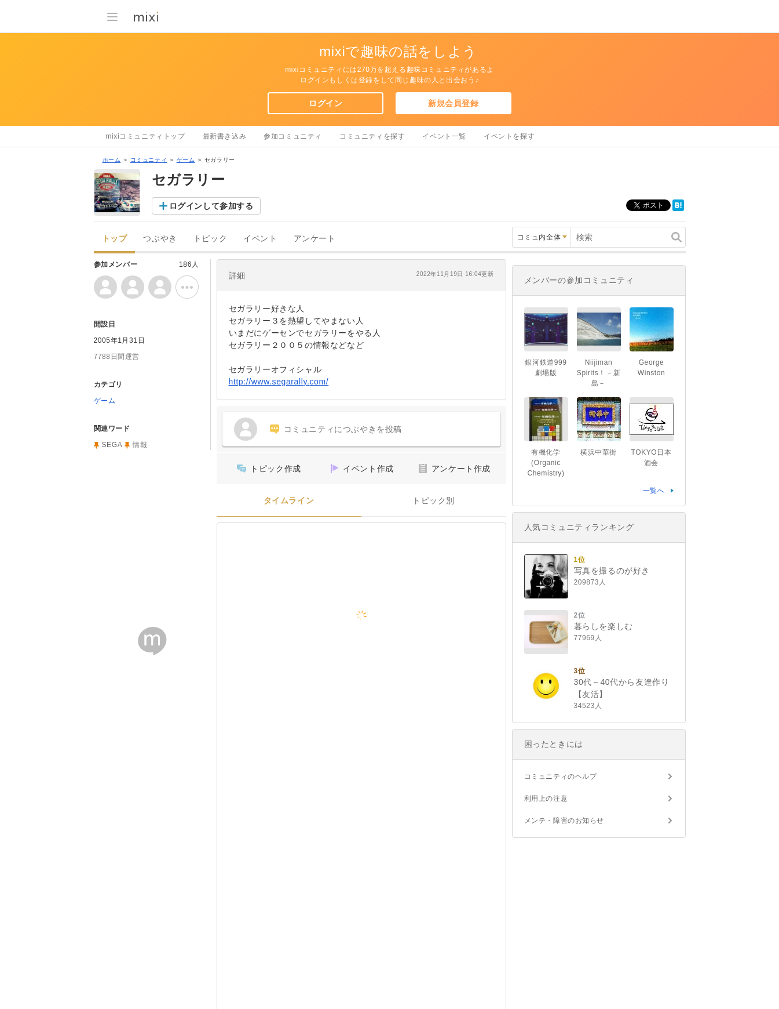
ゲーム (186, 160)
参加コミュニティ (293, 136)
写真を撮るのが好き (612, 570)
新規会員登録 (453, 103)
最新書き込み (225, 136)
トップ (114, 238)
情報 (140, 445)
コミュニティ (148, 160)
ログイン (325, 103)
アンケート (315, 238)
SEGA (112, 445)
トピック (210, 238)
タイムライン (289, 500)
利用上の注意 (546, 798)
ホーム (112, 160)
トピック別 (433, 500)
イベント (260, 238)
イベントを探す (509, 136)
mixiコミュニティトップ (145, 136)
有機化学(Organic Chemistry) (545, 462)
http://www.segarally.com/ (279, 381)
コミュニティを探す (372, 136)
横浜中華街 (598, 452)
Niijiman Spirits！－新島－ (598, 372)
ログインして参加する (211, 205)
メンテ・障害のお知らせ (564, 820)
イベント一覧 (444, 136)
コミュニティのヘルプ (560, 776)
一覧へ (654, 491)
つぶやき (160, 238)
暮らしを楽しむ (603, 626)
